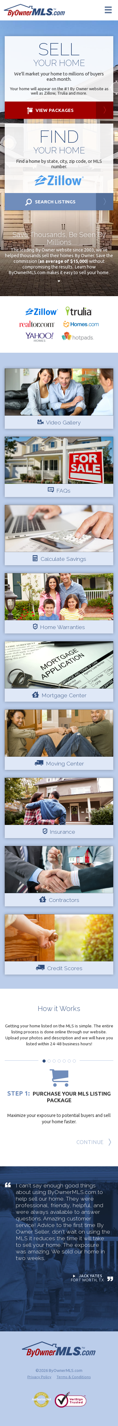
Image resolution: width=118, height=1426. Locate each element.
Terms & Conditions (74, 1377)
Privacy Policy (39, 1377)
